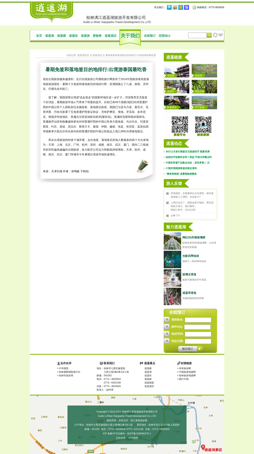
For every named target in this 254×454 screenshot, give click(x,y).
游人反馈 (174, 183)
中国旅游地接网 (187, 372)
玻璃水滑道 (189, 274)
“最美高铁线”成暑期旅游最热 (181, 173)
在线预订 (150, 35)
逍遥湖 (49, 35)
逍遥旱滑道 (189, 292)
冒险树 (97, 35)
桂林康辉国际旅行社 (69, 372)
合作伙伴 (65, 363)
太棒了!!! (175, 215)
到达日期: (177, 341)
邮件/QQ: (177, 326)
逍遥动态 (97, 55)
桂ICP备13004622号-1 (139, 433)
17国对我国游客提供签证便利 (181, 168)
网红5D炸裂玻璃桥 (193, 237)
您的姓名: (177, 319)
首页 (39, 35)
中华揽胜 (63, 368)
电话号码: (177, 333)
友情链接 (186, 363)
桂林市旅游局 (66, 375)
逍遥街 (73, 35)
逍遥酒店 (110, 35)
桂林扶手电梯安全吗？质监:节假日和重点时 (189, 157)
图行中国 (184, 379)
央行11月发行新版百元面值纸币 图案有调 (188, 151)
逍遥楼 (61, 35)
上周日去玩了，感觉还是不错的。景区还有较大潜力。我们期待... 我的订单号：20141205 (192, 206)
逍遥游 (85, 35)
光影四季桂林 (190, 255)
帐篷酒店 (172, 107)
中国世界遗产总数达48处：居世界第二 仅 (188, 162)
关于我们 (130, 35)
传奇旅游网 (185, 368)
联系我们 (109, 363)
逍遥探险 (149, 382)
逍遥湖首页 (83, 55)
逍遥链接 (174, 57)
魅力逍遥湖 (176, 227)
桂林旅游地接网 (187, 375)
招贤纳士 (165, 35)
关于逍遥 (199, 107)
